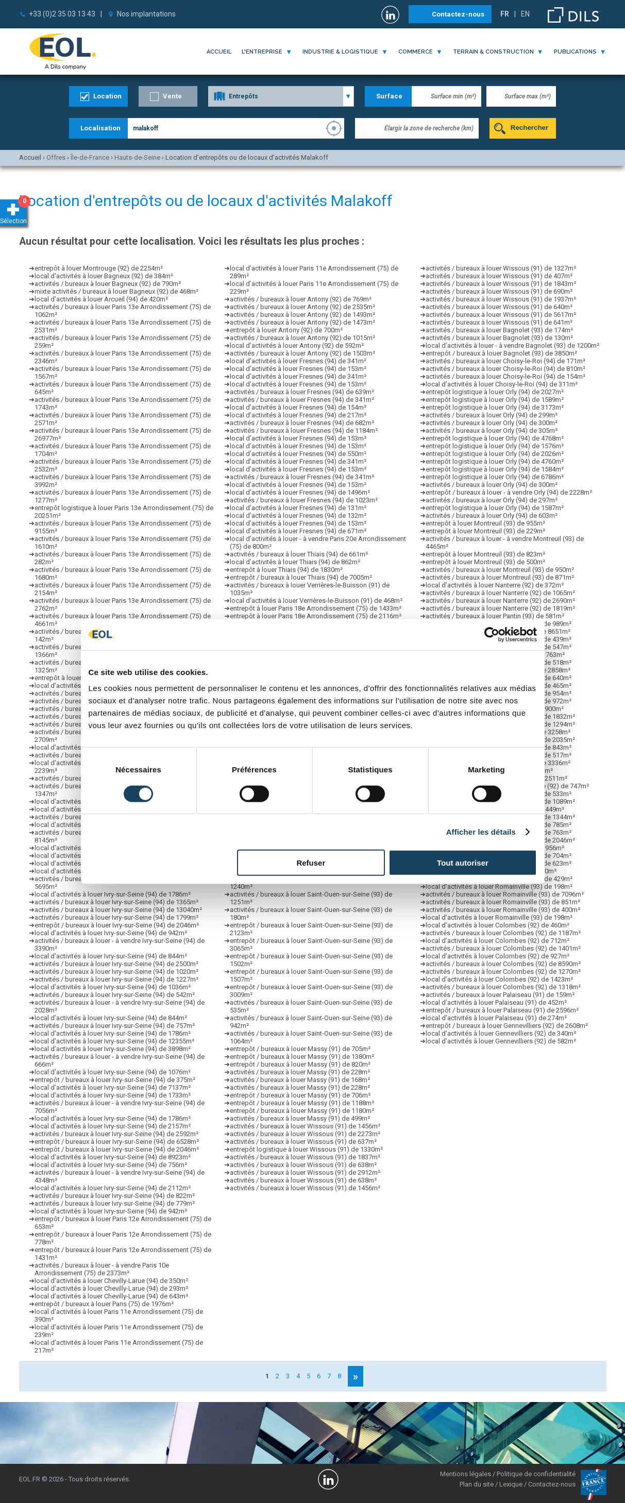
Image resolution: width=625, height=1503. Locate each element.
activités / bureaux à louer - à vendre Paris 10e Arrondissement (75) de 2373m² (102, 1269)
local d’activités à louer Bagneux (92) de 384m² (104, 276)
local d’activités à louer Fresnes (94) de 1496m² (300, 492)
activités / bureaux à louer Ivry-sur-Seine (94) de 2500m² (116, 964)
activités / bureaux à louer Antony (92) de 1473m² (302, 322)
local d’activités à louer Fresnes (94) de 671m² (298, 531)
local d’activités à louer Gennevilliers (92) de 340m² (501, 1033)
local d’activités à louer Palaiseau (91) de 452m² (496, 1002)
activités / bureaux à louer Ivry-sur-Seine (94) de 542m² (115, 995)
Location (107, 96)
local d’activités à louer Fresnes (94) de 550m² (298, 454)
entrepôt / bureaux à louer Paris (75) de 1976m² (104, 1304)
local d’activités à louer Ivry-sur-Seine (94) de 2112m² (113, 1188)
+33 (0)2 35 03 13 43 (62, 14)
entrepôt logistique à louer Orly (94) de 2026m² (495, 454)
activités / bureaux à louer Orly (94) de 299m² (492, 415)
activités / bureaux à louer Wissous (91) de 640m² (499, 307)
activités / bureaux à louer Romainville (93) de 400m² (503, 910)
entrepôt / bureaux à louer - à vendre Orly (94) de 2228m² (509, 492)
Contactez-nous (458, 14)
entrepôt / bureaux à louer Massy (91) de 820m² (300, 1064)
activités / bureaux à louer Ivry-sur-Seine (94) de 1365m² (116, 902)
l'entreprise (262, 51)
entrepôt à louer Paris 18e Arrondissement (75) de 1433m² (315, 608)
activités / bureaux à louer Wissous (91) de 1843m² (501, 284)
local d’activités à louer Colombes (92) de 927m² (497, 956)
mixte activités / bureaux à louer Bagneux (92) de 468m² (116, 291)
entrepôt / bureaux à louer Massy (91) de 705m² (300, 1049)
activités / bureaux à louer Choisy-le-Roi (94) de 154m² (505, 376)
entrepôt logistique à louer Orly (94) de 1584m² (495, 469)
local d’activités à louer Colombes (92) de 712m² (497, 940)
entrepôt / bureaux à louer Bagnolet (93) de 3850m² (501, 353)
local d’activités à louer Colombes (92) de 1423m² (499, 979)
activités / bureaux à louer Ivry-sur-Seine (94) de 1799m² (116, 917)
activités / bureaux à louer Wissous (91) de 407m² (499, 276)
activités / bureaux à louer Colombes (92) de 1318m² (503, 987)
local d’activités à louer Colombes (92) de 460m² (497, 925)
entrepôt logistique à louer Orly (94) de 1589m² (495, 399)
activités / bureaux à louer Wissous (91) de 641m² (499, 322)
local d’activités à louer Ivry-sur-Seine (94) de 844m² (111, 956)
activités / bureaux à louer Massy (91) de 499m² (300, 1118)
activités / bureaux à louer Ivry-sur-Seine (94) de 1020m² (116, 971)
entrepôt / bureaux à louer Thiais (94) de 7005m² (301, 577)
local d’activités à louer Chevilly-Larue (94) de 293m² (111, 1288)
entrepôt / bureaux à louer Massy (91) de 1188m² (302, 1103)
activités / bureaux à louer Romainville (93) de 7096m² (505, 894)
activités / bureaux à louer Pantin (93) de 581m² (495, 616)
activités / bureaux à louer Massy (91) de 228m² (300, 1072)
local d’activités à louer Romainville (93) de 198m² (499, 886)
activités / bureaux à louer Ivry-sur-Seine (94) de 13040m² (118, 910)
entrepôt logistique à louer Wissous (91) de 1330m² (306, 1149)
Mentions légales (465, 1474)
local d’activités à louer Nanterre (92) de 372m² (495, 585)
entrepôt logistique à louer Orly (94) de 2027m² (495, 392)
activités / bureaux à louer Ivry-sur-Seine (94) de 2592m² (116, 1134)
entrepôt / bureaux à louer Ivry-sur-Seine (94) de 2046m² (117, 925)
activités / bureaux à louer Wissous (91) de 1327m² (501, 268)
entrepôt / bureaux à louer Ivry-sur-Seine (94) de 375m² (115, 1080)
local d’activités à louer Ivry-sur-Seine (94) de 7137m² (113, 1087)
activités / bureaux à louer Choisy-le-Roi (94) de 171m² (505, 361)
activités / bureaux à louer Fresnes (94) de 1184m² (304, 430)
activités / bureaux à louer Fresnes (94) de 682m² (302, 423)
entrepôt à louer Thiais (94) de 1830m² (286, 569)
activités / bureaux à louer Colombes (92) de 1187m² (503, 933)
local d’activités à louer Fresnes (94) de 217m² (298, 415)
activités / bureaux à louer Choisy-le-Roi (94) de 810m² (505, 369)
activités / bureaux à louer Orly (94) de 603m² (492, 515)
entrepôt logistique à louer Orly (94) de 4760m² (495, 461)
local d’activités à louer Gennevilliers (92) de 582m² (501, 1041)
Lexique (510, 1484)
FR (504, 14)
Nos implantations (146, 14)
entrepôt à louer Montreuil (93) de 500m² (485, 562)
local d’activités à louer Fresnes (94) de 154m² (298, 407)
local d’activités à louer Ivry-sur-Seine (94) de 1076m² (113, 1072)
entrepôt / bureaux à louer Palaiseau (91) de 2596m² (502, 1010)
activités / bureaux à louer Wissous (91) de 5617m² (501, 314)
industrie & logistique (340, 51)
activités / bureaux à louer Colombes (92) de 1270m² (503, 971)
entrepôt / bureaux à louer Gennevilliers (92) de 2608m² (507, 1025)
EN (525, 14)
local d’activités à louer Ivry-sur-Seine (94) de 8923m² (113, 1157)
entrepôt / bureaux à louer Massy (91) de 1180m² (302, 1110)
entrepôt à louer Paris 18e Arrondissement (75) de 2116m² (315, 616)
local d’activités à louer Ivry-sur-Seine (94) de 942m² (111, 933)
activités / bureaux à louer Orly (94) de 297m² (492, 500)
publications (575, 51)
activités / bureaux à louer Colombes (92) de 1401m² (503, 948)
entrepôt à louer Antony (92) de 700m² (286, 330)
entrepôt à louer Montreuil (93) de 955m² (485, 523)
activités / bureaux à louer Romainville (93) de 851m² (503, 902)
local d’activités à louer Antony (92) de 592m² (297, 345)
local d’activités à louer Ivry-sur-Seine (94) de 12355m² (114, 1041)
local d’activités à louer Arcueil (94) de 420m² (101, 299)
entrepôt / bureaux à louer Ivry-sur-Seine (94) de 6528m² (117, 1141)
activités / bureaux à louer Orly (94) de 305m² (492, 430)
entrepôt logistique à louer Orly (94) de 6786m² (495, 477)
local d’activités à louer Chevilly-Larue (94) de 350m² (111, 1281)
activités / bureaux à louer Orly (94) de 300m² (492, 423)
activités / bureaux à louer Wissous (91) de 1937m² (501, 299)
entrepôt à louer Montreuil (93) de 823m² (485, 554)
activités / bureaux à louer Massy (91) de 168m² (300, 1080)
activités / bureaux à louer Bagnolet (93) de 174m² (499, 330)
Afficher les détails (481, 831)
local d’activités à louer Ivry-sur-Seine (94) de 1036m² (113, 987)
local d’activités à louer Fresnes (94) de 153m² (298, 369)
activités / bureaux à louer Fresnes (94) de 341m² (302, 399)
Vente (172, 96)
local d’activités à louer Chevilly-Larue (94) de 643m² (111, 1296)
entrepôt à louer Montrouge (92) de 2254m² (99, 268)
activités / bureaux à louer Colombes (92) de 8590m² (503, 964)
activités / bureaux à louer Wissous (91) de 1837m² (305, 1157)
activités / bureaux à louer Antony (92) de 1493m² (302, 314)
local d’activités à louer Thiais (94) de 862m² (295, 562)
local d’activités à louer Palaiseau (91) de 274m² (496, 1018)
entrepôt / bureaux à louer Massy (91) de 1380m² (302, 1056)
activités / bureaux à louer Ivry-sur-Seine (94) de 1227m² (116, 979)
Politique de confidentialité (536, 1474)
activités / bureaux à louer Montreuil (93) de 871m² (500, 577)
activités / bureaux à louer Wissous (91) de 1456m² (305, 1126)
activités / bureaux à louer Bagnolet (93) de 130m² (499, 338)
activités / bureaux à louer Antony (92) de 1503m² (302, 353)
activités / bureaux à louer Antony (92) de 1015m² (302, 338)
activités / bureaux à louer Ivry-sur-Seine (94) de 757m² (115, 1025)
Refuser (310, 862)
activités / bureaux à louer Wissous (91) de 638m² (303, 1165)
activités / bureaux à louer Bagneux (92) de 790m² (108, 284)
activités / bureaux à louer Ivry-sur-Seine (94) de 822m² (115, 1196)
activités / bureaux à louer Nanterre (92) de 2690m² (500, 600)
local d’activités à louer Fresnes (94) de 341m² (298, 361)
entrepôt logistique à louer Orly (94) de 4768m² (495, 438)
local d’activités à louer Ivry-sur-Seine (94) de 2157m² (113, 1126)
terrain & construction (493, 51)
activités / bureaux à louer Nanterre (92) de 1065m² (500, 593)
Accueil (219, 51)
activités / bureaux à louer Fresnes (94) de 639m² (302, 392)
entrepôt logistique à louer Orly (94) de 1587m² (495, 508)
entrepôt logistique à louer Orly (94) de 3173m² (495, 407)
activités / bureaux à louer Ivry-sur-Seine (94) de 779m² (115, 1203)
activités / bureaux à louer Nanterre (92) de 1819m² (500, 608)
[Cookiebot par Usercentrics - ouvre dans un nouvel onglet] (492, 634)
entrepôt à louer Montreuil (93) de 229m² (485, 531)
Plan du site (477, 1484)
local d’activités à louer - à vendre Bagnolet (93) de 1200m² (512, 345)
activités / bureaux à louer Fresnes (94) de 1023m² (304, 500)
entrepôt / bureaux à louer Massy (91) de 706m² (300, 1095)
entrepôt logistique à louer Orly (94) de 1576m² (495, 446)
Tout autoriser (462, 862)
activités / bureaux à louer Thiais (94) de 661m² (299, 554)
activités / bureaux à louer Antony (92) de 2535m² (302, 307)
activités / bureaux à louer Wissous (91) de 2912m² (305, 1172)
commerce (415, 51)
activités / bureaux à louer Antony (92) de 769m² (300, 299)
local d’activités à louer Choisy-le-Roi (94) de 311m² (502, 384)
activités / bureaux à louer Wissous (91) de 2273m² (305, 1134)
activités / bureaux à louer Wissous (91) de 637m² (303, 1141)
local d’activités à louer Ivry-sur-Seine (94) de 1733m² (113, 1095)
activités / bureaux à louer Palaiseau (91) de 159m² (500, 995)
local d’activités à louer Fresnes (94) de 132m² (298, 515)
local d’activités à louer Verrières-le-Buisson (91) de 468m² (316, 600)
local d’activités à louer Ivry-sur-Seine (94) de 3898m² (113, 1049)
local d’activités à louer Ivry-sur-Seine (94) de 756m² (111, 1165)
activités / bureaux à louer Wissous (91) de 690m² (499, 291)
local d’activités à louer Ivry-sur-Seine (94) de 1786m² (113, 894)
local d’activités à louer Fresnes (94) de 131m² (298, 508)
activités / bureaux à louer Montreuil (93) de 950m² (500, 569)
